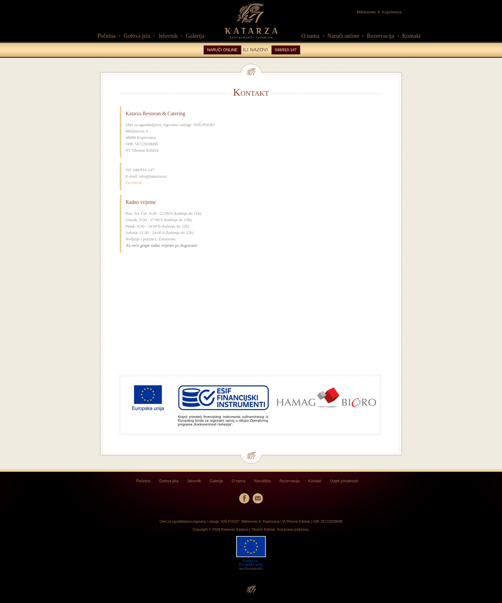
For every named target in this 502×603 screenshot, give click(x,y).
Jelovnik (168, 36)
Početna (106, 36)
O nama (310, 36)
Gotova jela (137, 36)
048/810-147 (285, 50)
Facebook (133, 182)
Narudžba (262, 481)
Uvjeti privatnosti (344, 481)
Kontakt (411, 36)
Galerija (195, 36)
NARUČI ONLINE (222, 50)
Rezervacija (380, 36)
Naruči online (343, 36)
